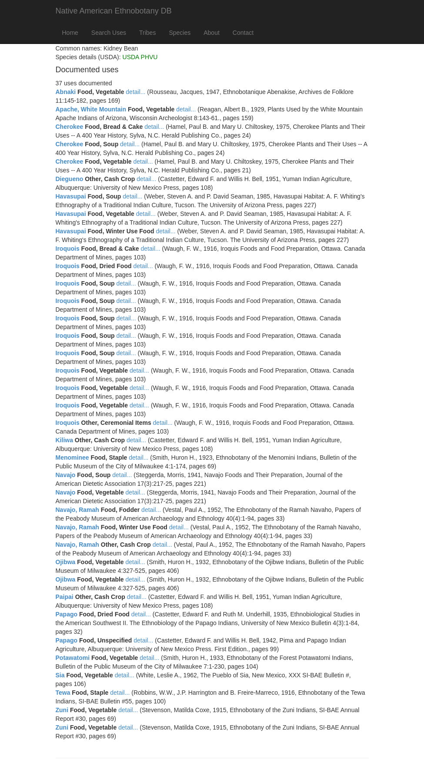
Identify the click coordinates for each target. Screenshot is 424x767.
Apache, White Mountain (91, 109)
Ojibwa (66, 561)
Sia (60, 675)
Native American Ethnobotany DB (114, 11)
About (212, 32)
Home (70, 32)
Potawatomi (73, 657)
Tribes (147, 32)
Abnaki (66, 91)
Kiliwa (64, 440)
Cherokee (69, 126)
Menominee (72, 457)
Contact (243, 32)
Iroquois (68, 248)
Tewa (63, 692)
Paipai (64, 596)
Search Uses (108, 32)
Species (179, 32)
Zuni (62, 709)
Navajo (66, 474)
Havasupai (71, 196)
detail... (135, 91)
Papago (67, 614)
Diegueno (69, 178)
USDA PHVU (140, 57)
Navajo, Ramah (77, 509)
